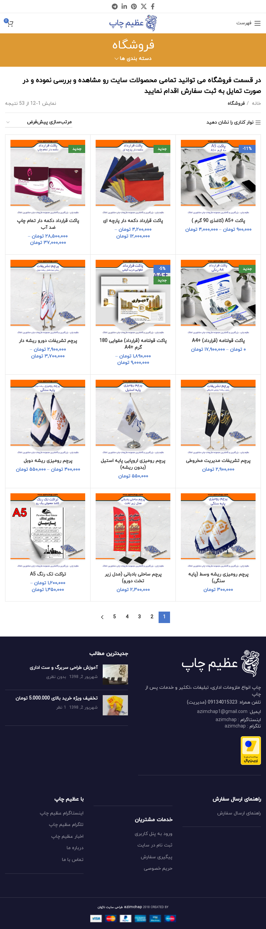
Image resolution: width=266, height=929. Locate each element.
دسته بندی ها (136, 58)
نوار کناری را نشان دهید (230, 123)
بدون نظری (56, 677)
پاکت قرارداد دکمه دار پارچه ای (133, 221)
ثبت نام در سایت (154, 845)
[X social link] (144, 6)
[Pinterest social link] (134, 6)
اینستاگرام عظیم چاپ (62, 813)
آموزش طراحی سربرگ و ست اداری (64, 667)
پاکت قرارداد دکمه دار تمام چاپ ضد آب (47, 224)
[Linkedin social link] (124, 6)
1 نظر (61, 708)
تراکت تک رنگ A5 (48, 574)
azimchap (226, 720)
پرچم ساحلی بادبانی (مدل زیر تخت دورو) (133, 577)
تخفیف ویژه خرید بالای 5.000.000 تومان (56, 698)
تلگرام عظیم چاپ (66, 825)
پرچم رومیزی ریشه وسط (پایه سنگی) (218, 577)
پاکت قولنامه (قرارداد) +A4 (218, 341)
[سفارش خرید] (38, 123)
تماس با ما (73, 860)
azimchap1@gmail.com (222, 712)
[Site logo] (133, 23)
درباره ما (75, 848)
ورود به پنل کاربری (153, 834)
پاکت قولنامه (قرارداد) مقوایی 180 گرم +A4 (133, 344)
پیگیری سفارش (156, 857)
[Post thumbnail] (115, 674)
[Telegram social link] (115, 6)
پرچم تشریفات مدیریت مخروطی (218, 461)
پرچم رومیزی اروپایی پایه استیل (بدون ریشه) (133, 464)
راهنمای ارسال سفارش (239, 813)
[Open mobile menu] (248, 23)
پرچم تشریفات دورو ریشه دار (47, 341)
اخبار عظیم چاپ (67, 836)
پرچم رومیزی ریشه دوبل (48, 461)
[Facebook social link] (153, 6)
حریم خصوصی (158, 868)
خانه (256, 103)
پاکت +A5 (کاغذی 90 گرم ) (218, 221)
